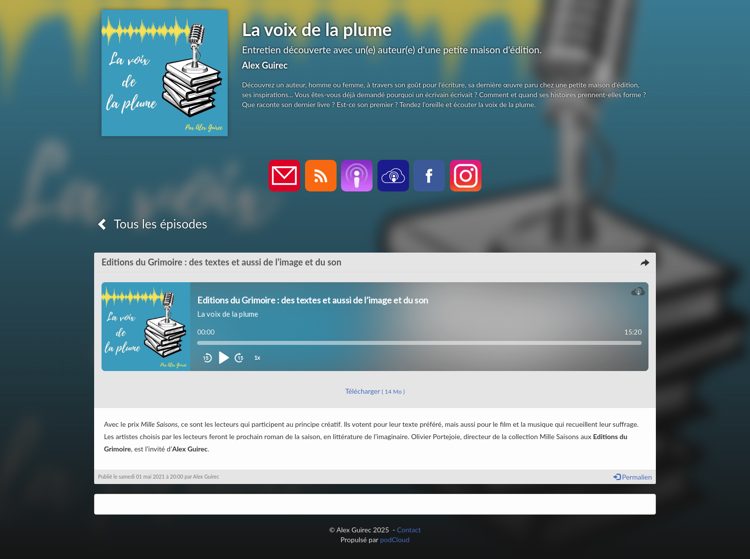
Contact (409, 529)
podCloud (394, 539)
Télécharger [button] (375, 391)
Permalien (633, 477)
